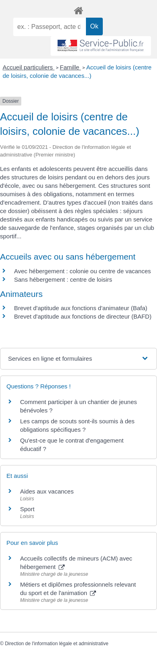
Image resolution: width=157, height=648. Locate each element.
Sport (27, 509)
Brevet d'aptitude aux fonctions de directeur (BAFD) (82, 316)
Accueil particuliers (29, 67)
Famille (70, 67)
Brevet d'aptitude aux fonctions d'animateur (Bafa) (80, 308)
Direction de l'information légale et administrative (56, 643)
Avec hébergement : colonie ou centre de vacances (82, 271)
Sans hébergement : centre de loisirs (63, 279)
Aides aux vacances (46, 491)
